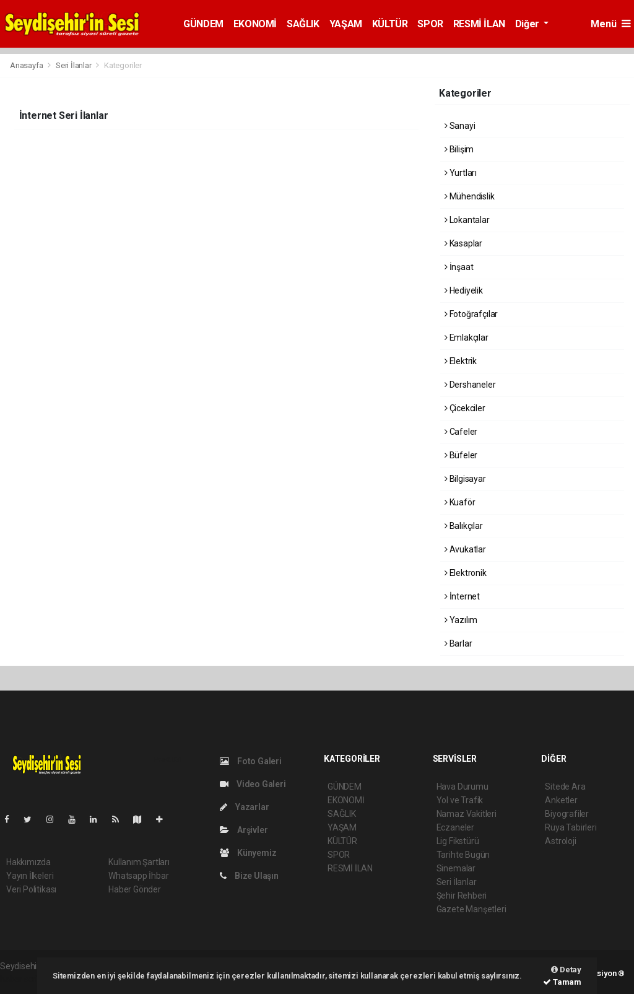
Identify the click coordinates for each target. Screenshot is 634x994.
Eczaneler (455, 827)
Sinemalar (456, 868)
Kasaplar (463, 243)
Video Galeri (252, 784)
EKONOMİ (255, 24)
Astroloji (560, 841)
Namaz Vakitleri (466, 814)
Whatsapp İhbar (138, 876)
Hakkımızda (28, 862)
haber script (22, 979)
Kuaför (460, 502)
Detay (566, 969)
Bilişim (459, 149)
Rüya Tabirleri (570, 827)
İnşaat (459, 267)
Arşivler (243, 830)
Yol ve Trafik (460, 800)
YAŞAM (345, 24)
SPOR (430, 24)
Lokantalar (467, 220)
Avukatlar (465, 549)
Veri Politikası (31, 889)
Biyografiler (567, 814)
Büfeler (461, 455)
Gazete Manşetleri (471, 909)
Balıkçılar (464, 526)
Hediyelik (464, 290)
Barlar (458, 643)
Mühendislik (470, 196)
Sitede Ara (565, 786)
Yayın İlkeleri (29, 876)
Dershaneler (470, 385)
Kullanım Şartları (139, 862)
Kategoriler (123, 65)
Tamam (562, 982)
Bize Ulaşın (249, 876)
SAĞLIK (303, 24)
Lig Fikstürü (457, 841)
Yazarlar (244, 807)
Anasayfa (27, 65)
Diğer (528, 24)
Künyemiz (248, 853)
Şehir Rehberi (461, 895)
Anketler (561, 800)
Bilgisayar (465, 479)
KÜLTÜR (390, 24)
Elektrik (461, 361)
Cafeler (461, 432)
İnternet (462, 596)
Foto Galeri (251, 761)
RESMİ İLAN (479, 24)
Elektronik (466, 573)
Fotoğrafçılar (471, 314)
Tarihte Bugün (463, 855)
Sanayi (460, 126)
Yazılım (461, 620)
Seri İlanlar (74, 65)
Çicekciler (465, 408)
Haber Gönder (134, 889)
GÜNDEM (203, 24)
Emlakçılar (467, 337)
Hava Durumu (462, 786)
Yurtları (461, 173)
